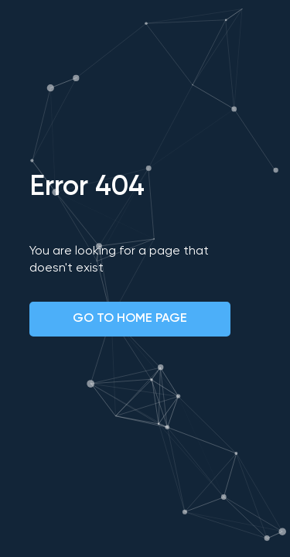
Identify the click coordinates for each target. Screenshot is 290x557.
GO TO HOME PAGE (130, 319)
